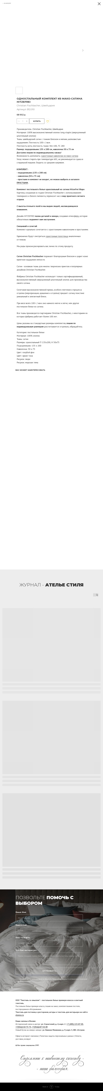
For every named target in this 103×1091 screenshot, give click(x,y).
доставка (19, 1039)
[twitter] (86, 1045)
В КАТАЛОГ (7, 3)
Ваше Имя (21, 912)
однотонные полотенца (57, 236)
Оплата (78, 1036)
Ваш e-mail (21, 925)
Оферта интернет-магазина (27, 1036)
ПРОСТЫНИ (22, 182)
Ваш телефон (23, 937)
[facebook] (81, 1045)
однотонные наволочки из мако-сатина (59, 155)
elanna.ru (20, 1015)
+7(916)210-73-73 (23, 1027)
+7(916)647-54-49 (39, 1027)
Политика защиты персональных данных (57, 1036)
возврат (27, 1039)
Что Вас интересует (26, 950)
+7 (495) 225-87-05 (75, 1024)
